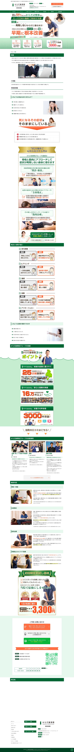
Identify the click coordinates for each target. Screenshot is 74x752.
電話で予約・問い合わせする (37, 626)
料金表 (12, 729)
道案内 (12, 735)
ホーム (12, 723)
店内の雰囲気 (13, 733)
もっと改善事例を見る (40, 477)
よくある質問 (13, 739)
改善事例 (13, 737)
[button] (72, 750)
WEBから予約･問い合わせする (37, 634)
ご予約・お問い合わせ (15, 731)
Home (12, 51)
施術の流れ (13, 727)
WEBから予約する (57, 6)
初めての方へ (13, 725)
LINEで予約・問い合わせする (37, 641)
